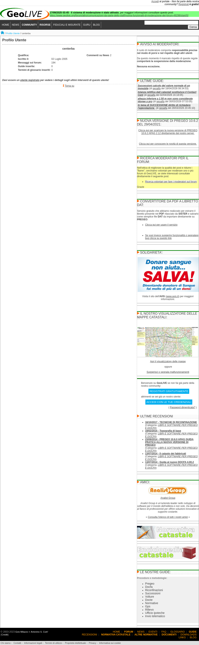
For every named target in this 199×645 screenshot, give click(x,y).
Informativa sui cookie (110, 643)
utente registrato (30, 80)
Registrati (183, 4)
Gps (147, 606)
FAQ (163, 631)
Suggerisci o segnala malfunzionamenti (168, 372)
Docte (149, 599)
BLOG (96, 24)
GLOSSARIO (177, 631)
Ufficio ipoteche (155, 612)
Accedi (155, 1)
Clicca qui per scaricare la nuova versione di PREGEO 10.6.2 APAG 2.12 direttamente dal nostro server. (167, 132)
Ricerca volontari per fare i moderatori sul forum (171, 181)
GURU (86, 24)
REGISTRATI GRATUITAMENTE (168, 391)
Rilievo (149, 609)
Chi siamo (6, 643)
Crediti (4, 634)
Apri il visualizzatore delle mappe (168, 361)
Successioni (152, 593)
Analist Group (167, 498)
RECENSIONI (89, 634)
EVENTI (153, 631)
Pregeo (149, 583)
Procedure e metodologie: (152, 578)
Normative (151, 603)
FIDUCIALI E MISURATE (67, 24)
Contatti (17, 643)
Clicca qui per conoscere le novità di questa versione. (168, 143)
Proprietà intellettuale (75, 643)
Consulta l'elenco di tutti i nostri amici (168, 517)
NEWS (15, 24)
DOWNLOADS (188, 634)
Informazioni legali (33, 643)
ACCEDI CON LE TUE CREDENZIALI (168, 402)
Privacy (92, 643)
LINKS (182, 637)
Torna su (69, 85)
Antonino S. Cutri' (39, 632)
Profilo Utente (13, 33)
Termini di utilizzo (53, 643)
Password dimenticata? (182, 407)
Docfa (149, 586)
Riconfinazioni (154, 590)
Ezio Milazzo (21, 632)
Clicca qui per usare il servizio (161, 224)
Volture (149, 596)
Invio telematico (155, 616)
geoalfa (156, 88)
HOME (5, 24)
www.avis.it (172, 296)
